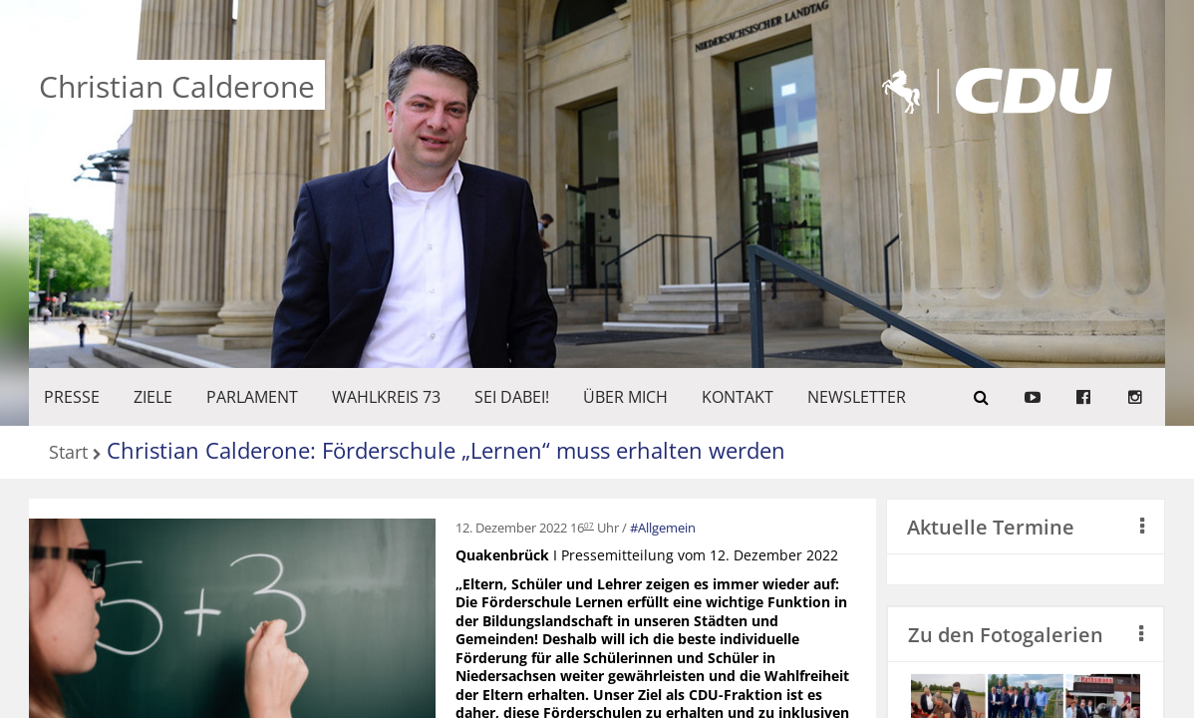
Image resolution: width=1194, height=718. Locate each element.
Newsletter (856, 397)
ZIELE (153, 397)
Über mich (625, 397)
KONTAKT (737, 397)
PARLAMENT (252, 397)
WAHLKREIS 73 (386, 397)
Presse (72, 397)
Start (68, 453)
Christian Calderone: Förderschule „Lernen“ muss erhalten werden (446, 450)
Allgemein (667, 528)
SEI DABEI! (511, 397)
